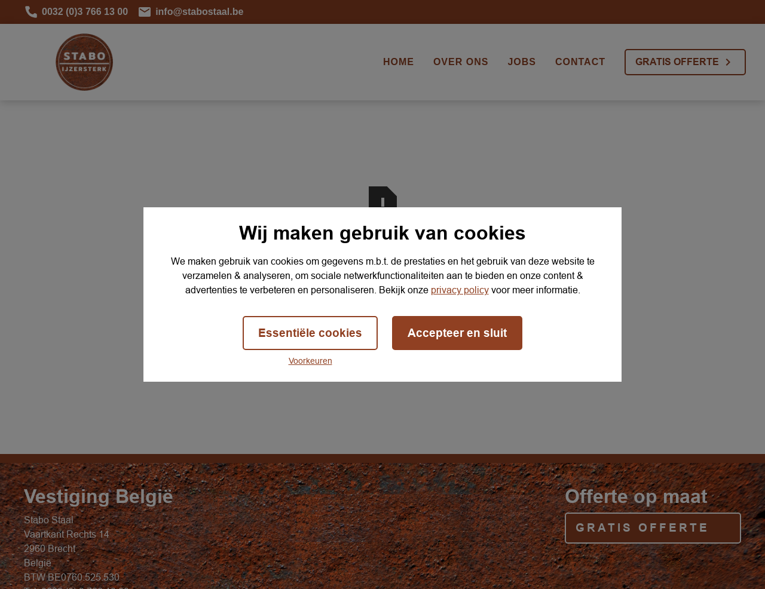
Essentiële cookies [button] (310, 332)
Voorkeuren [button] (310, 361)
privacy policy (460, 289)
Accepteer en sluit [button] (457, 332)
